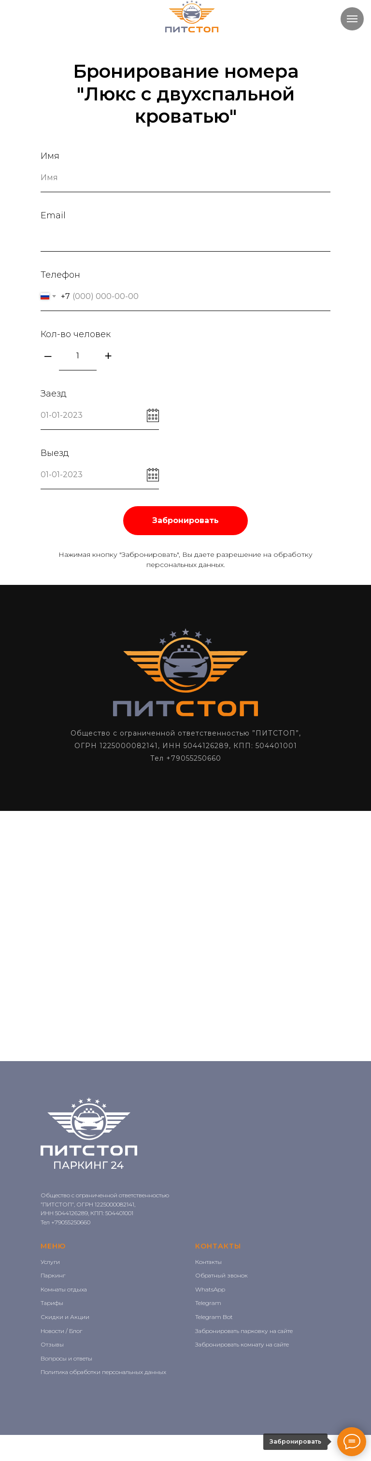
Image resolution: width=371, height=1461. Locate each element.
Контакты (208, 1261)
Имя (50, 156)
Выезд (55, 453)
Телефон (60, 275)
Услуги (50, 1261)
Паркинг (53, 1275)
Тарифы (52, 1302)
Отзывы (52, 1344)
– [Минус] (47, 355)
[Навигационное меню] (352, 18)
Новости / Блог (61, 1330)
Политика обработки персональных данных (103, 1372)
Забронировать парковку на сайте (244, 1330)
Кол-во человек (76, 334)
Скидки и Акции (65, 1316)
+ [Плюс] (108, 355)
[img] (191, 16)
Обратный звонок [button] (221, 1275)
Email (53, 215)
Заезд (54, 393)
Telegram (208, 1302)
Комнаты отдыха (64, 1289)
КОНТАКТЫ (218, 1246)
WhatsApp (210, 1289)
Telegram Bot (214, 1316)
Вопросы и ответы (66, 1358)
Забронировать (185, 520)
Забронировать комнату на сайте (242, 1344)
